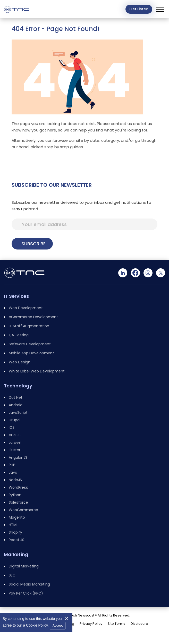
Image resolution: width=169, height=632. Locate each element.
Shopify (15, 532)
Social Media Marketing (29, 584)
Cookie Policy (37, 625)
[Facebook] (135, 272)
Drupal (14, 420)
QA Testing (19, 335)
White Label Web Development (37, 371)
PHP (12, 464)
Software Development (30, 344)
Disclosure (139, 623)
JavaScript (18, 412)
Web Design (19, 362)
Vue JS (15, 435)
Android (15, 405)
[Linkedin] (122, 272)
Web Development (26, 307)
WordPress (18, 487)
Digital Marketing (24, 566)
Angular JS (18, 457)
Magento (17, 517)
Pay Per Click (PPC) (26, 593)
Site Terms (116, 623)
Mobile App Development (31, 353)
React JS (16, 539)
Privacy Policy (91, 623)
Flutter (14, 449)
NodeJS (15, 479)
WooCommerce (23, 509)
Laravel (15, 442)
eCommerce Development (33, 316)
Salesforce (18, 502)
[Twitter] (160, 272)
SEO (12, 575)
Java (13, 472)
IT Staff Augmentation (29, 326)
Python (15, 494)
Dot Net (15, 397)
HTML (13, 524)
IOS (11, 427)
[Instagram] (148, 272)
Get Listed (138, 9)
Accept (58, 625)
